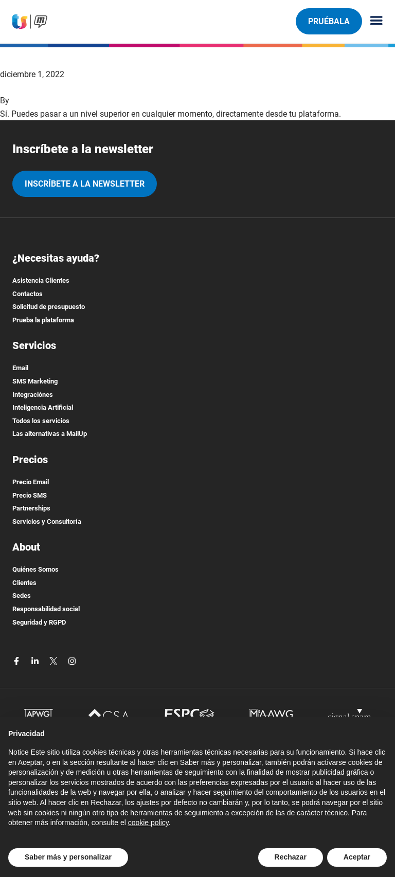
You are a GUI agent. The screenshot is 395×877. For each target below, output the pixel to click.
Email (20, 368)
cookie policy (148, 822)
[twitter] (54, 660)
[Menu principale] (372, 21)
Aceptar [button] (357, 857)
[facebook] (17, 660)
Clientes (24, 583)
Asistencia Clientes (40, 280)
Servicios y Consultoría (46, 521)
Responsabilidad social (46, 609)
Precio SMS (29, 495)
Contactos (27, 294)
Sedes (21, 595)
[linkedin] (36, 660)
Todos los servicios (40, 421)
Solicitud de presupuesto (48, 306)
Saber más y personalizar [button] (68, 857)
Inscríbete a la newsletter (85, 184)
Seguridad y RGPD (39, 622)
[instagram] (72, 660)
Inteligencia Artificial (42, 407)
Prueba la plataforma (43, 320)
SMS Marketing (35, 381)
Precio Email (30, 482)
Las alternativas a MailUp (49, 433)
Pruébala (329, 21)
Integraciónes (32, 394)
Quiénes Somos (35, 569)
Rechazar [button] (291, 857)
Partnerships (31, 508)
